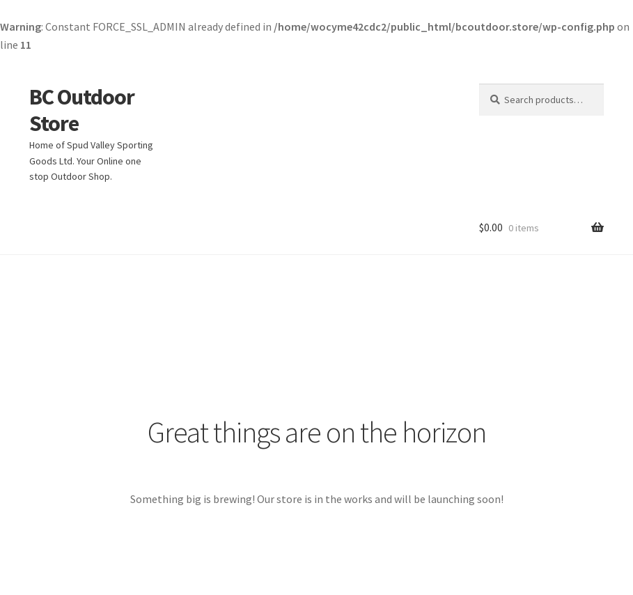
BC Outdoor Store (81, 110)
